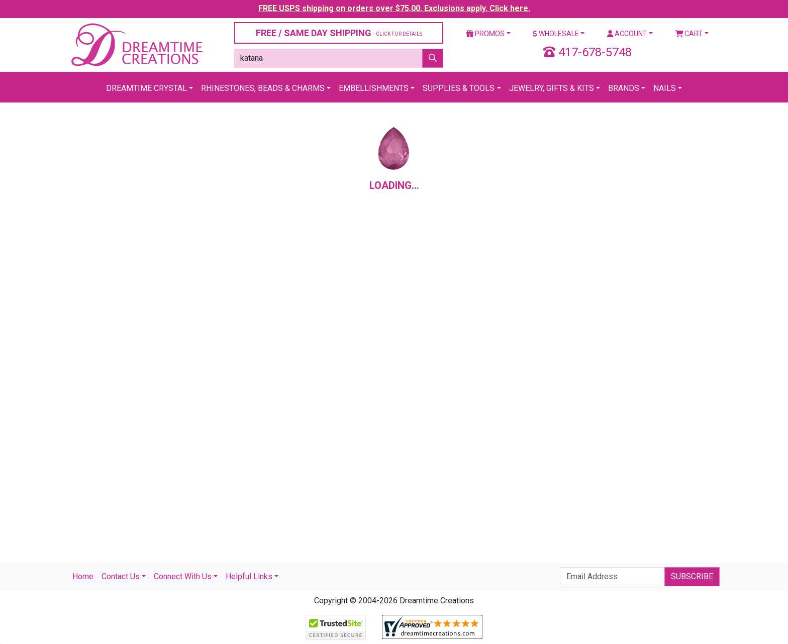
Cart (689, 34)
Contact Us (121, 576)
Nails (664, 88)
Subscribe (692, 576)
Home (82, 576)
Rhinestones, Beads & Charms (263, 88)
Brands (623, 88)
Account (627, 34)
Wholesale (556, 34)
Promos (485, 34)
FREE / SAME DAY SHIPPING (339, 33)
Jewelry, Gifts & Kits (551, 88)
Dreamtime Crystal (146, 88)
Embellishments (374, 88)
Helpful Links (249, 576)
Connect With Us (183, 576)
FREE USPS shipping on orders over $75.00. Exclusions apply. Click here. (394, 8)
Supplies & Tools (459, 88)
